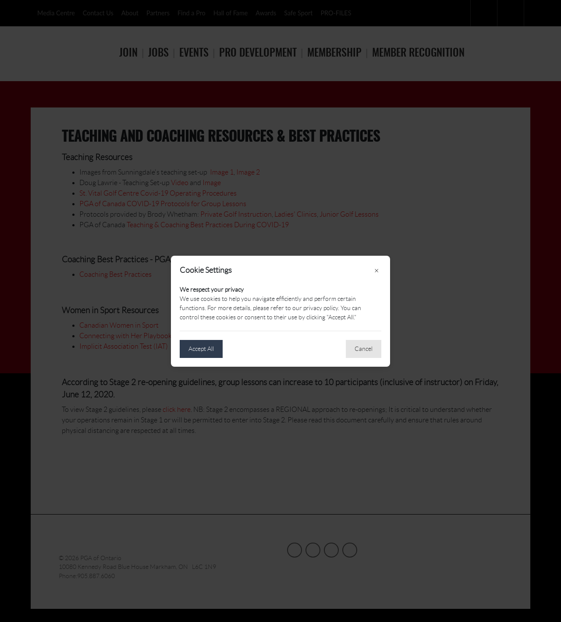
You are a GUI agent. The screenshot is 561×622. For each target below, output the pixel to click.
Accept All (201, 348)
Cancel (364, 348)
